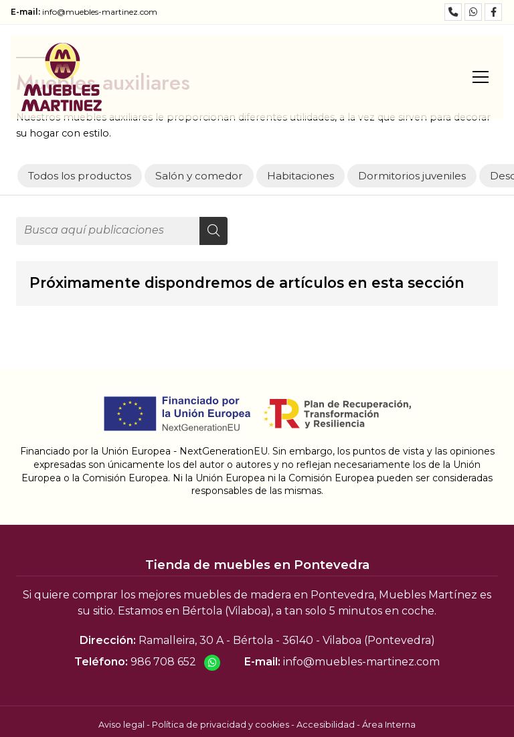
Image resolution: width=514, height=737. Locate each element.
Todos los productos (79, 175)
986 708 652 (163, 661)
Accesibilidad (325, 725)
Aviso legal (121, 725)
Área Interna (389, 725)
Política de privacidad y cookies (220, 725)
